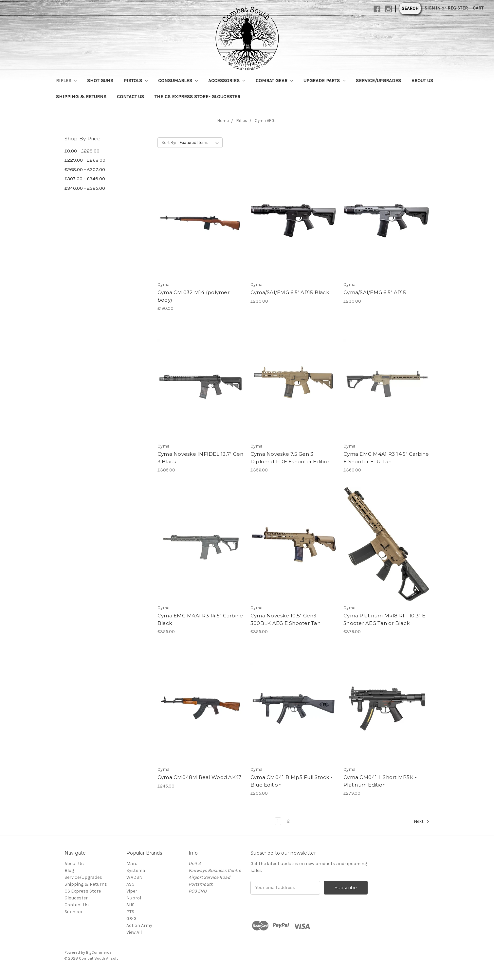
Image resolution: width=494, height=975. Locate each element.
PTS (130, 911)
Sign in (432, 8)
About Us (422, 80)
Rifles (66, 80)
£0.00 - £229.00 (82, 151)
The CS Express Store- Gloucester (197, 96)
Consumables (178, 80)
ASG (130, 884)
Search (410, 8)
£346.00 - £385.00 (84, 188)
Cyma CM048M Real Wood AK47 (199, 777)
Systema (135, 870)
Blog (69, 870)
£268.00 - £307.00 (84, 169)
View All (134, 932)
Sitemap (73, 911)
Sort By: (168, 142)
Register (458, 8)
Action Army (139, 925)
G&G (131, 918)
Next (422, 821)
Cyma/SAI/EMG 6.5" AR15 (374, 292)
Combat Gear (274, 80)
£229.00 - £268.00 (84, 160)
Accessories (226, 80)
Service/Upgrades (378, 80)
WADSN (134, 877)
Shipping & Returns (81, 96)
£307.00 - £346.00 (84, 179)
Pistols (136, 80)
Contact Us (130, 96)
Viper (131, 891)
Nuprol (133, 898)
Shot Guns (100, 80)
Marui (132, 863)
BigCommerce (99, 952)
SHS (130, 905)
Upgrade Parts (324, 80)
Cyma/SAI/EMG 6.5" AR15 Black (289, 292)
